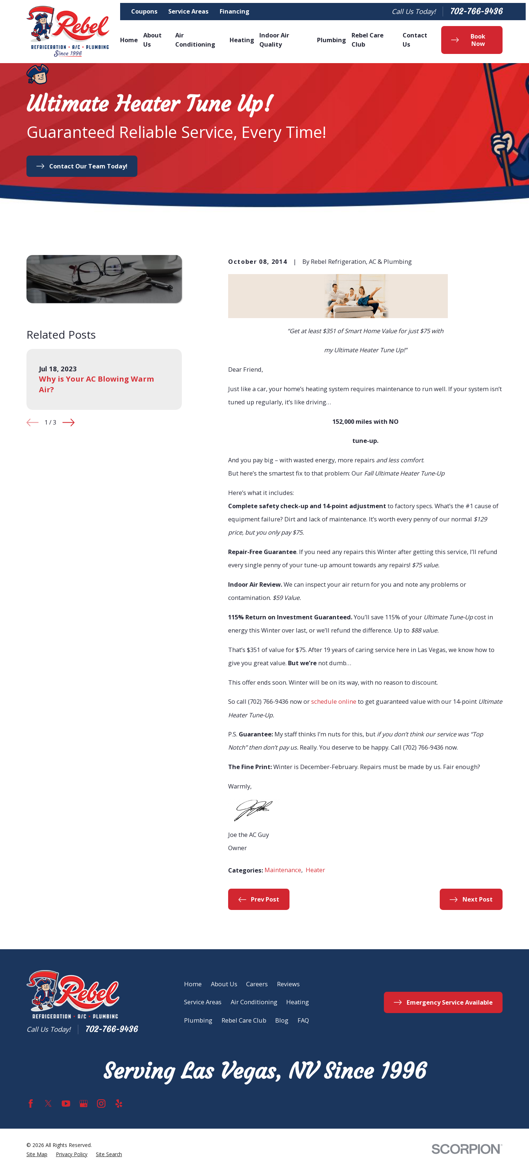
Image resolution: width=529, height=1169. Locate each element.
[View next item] (68, 422)
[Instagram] (101, 1103)
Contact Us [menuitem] (415, 39)
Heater (315, 870)
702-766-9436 (476, 12)
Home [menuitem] (129, 40)
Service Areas (188, 11)
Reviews (288, 984)
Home (193, 984)
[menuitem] (36, 1154)
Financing (234, 11)
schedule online (333, 701)
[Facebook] (30, 1103)
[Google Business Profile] (83, 1103)
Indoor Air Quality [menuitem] (274, 39)
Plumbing (198, 1020)
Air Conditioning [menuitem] (195, 39)
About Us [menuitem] (152, 39)
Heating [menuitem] (242, 40)
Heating (297, 1002)
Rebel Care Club (244, 1020)
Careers (257, 984)
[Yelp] (119, 1103)
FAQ (303, 1020)
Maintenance (282, 870)
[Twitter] (48, 1103)
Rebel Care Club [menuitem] (368, 39)
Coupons (144, 11)
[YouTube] (66, 1103)
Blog (281, 1020)
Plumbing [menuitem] (331, 40)
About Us (224, 984)
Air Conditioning (254, 1002)
